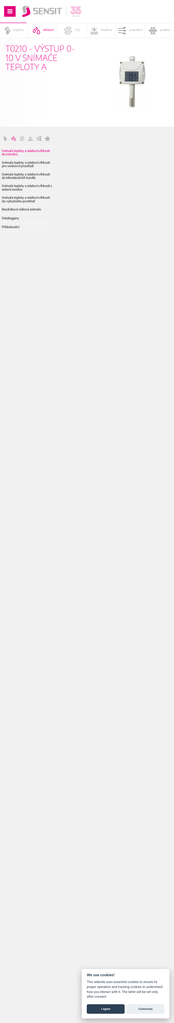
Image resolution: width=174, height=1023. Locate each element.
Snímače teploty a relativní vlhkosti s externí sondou (27, 187)
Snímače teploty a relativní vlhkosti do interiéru (26, 152)
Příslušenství (10, 227)
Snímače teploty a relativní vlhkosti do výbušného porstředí (26, 199)
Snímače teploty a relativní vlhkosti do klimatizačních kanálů (26, 176)
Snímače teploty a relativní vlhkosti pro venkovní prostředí (26, 164)
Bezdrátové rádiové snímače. (21, 209)
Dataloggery (10, 218)
